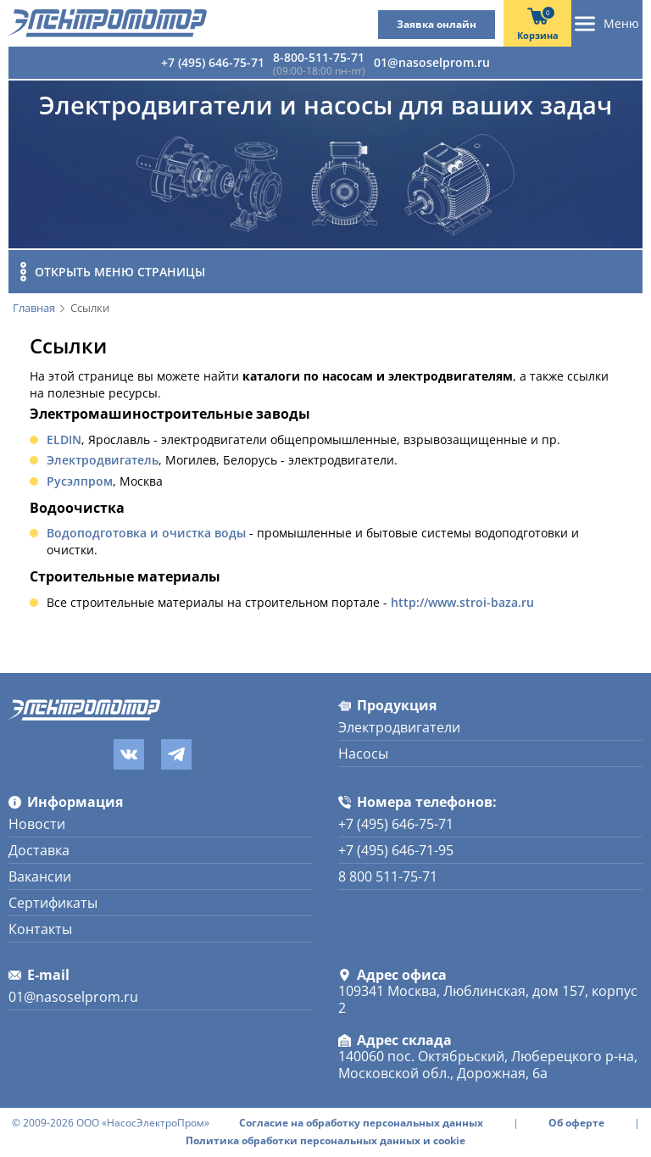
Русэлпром (80, 481)
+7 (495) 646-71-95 (395, 850)
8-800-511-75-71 (318, 57)
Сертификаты (52, 902)
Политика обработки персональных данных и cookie (325, 1141)
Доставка (39, 850)
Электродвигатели (399, 727)
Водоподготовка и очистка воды (146, 533)
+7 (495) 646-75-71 (212, 62)
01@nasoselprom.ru (432, 62)
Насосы (363, 753)
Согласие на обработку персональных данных (361, 1123)
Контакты (40, 929)
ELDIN (64, 439)
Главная (34, 308)
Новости (36, 824)
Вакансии (39, 876)
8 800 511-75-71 (387, 876)
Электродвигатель (103, 460)
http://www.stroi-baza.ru (462, 602)
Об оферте (576, 1123)
